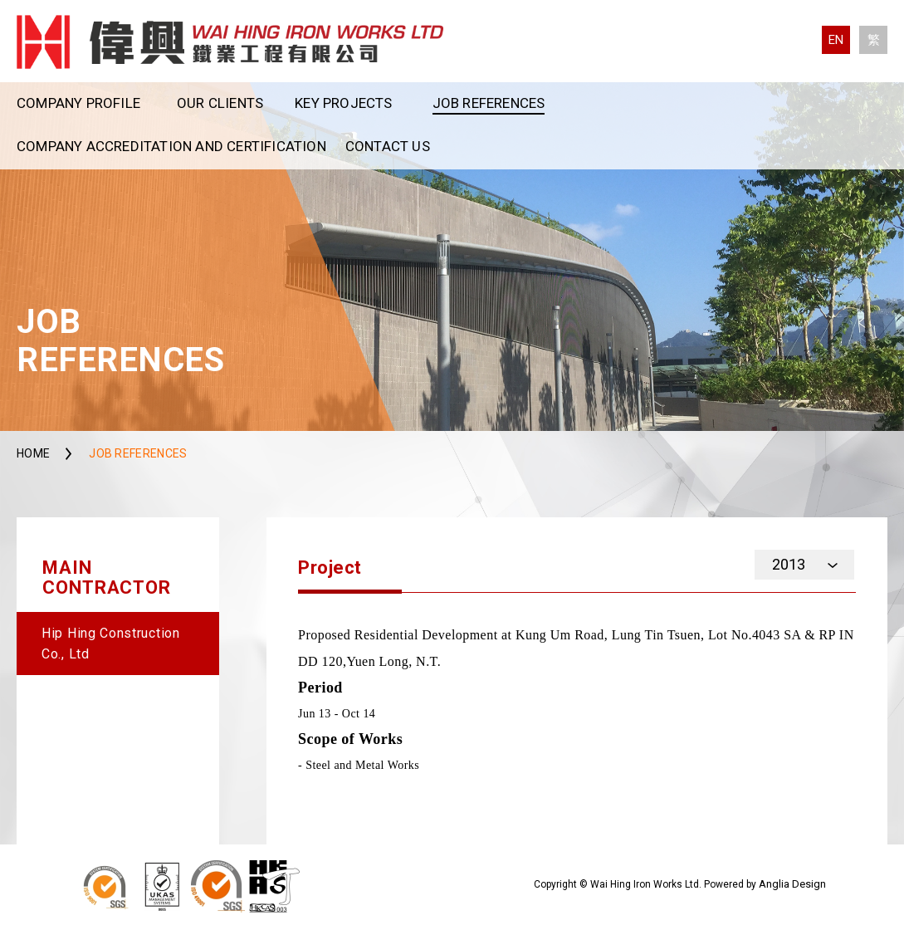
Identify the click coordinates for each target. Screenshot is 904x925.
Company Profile (78, 103)
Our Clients (220, 103)
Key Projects (343, 103)
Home (33, 453)
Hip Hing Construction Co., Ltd (111, 643)
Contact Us (387, 146)
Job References (488, 103)
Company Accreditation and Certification (171, 146)
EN (835, 39)
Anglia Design (792, 884)
